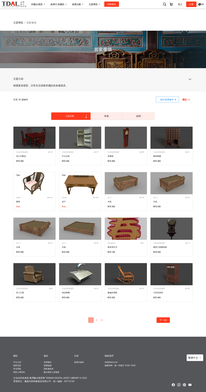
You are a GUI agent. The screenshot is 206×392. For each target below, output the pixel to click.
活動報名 (111, 4)
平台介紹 (17, 362)
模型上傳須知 (19, 372)
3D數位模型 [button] (37, 4)
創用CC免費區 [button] (58, 4)
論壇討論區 (79, 362)
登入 (180, 4)
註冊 (191, 4)
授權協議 (47, 365)
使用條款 (47, 362)
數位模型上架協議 (51, 372)
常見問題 (17, 369)
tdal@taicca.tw (111, 362)
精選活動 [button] (77, 4)
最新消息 (17, 365)
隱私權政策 (48, 369)
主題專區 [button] (93, 4)
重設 (186, 99)
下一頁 (163, 320)
